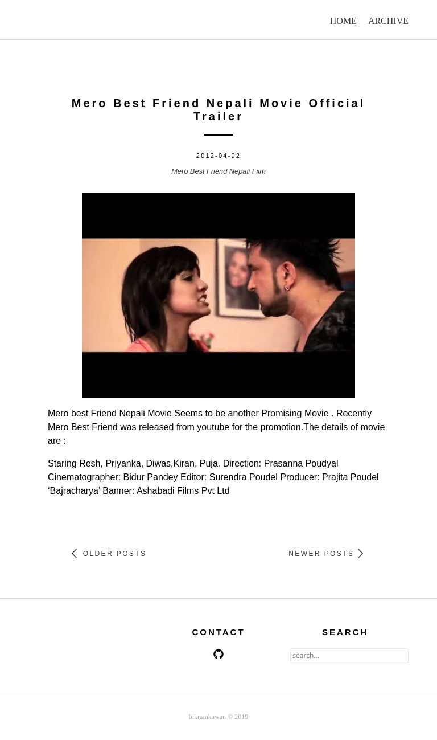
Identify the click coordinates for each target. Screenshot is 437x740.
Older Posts (109, 554)
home (343, 21)
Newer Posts (325, 554)
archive (388, 21)
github (218, 654)
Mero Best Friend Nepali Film (218, 171)
